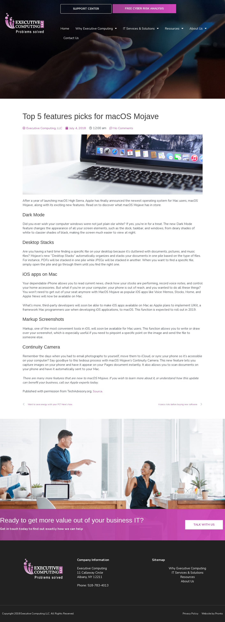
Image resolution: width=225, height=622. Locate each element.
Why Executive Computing (96, 28)
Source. (98, 391)
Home (64, 29)
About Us (198, 28)
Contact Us (71, 38)
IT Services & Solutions (141, 28)
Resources (174, 28)
